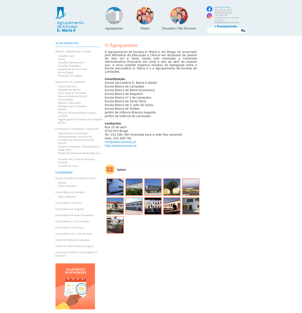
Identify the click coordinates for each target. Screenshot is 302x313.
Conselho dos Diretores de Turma (76, 139)
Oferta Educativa (67, 185)
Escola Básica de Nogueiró (70, 209)
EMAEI (62, 143)
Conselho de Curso (68, 165)
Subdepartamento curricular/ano (75, 136)
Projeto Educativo (67, 86)
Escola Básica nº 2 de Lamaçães (73, 221)
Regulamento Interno (69, 89)
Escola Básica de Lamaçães (70, 192)
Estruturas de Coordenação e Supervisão (77, 128)
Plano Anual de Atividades (72, 92)
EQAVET (63, 162)
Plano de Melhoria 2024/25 (72, 96)
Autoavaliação (65, 99)
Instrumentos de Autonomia (70, 81)
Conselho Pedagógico (69, 65)
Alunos (144, 28)
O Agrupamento (64, 171)
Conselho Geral (66, 55)
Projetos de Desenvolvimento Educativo (79, 153)
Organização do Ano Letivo (73, 69)
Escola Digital (65, 72)
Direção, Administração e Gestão (73, 51)
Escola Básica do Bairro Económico (75, 215)
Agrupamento (114, 28)
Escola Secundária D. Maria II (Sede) (76, 178)
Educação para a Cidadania (72, 106)
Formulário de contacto (70, 75)
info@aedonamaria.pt (226, 22)
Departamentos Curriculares (73, 133)
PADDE (62, 109)
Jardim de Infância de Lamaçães (73, 239)
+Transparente (225, 26)
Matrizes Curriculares (69, 102)
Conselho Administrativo (71, 62)
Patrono (62, 182)
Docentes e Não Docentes (179, 28)
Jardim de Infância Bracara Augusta (75, 246)
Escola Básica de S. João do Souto (74, 233)
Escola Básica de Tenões (69, 202)
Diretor (62, 59)
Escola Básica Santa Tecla (69, 227)
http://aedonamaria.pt (121, 145)
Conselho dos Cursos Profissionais (76, 159)
